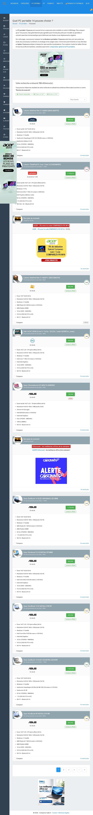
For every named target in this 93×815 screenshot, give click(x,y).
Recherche (14, 3)
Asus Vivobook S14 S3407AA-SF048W (38, 552)
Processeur (6, 87)
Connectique (6, 103)
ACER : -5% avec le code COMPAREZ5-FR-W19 (47, 229)
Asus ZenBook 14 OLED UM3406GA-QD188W (41, 499)
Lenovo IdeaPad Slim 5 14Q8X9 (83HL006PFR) (41, 111)
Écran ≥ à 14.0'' (39, 94)
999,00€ (70, 340)
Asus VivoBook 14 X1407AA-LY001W (38, 606)
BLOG (87, 3)
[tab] (4, 19)
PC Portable (36, 3)
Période (6, 27)
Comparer (19, 155)
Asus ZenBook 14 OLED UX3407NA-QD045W (41, 660)
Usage (5, 36)
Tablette (59, 3)
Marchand (6, 60)
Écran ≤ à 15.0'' (52, 94)
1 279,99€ (70, 507)
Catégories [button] (25, 3)
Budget (6, 19)
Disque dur (5, 69)
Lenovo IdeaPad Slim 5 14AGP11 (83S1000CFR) (42, 278)
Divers (5, 136)
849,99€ (70, 561)
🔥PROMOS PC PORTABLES (74, 3)
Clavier (6, 120)
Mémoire (6, 79)
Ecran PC (50, 3)
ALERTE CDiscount (38, 450)
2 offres (86, 322)
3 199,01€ (70, 173)
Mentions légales (63, 813)
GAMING (6, 95)
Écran (5, 44)
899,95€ (70, 120)
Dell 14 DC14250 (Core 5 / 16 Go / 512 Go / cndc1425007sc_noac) (49, 331)
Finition (6, 128)
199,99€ (70, 394)
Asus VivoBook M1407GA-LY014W (37, 714)
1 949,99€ (70, 669)
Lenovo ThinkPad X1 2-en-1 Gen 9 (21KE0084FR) (42, 165)
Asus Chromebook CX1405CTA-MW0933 (39, 385)
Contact (54, 813)
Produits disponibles (23, 94)
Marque (6, 52)
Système (6, 111)
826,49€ (70, 287)
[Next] (79, 769)
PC (44, 3)
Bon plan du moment (31, 218)
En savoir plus (84, 155)
